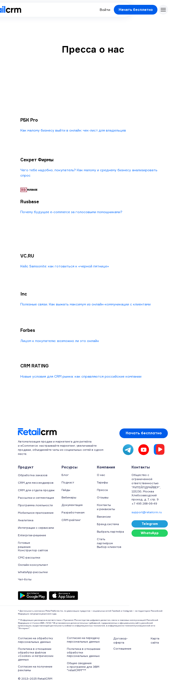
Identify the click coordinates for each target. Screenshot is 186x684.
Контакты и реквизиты (106, 507)
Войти (105, 10)
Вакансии (104, 516)
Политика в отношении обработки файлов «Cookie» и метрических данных (36, 654)
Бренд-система (108, 524)
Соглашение (122, 648)
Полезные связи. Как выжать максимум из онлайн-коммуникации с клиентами (85, 304)
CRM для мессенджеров (36, 482)
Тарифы (102, 482)
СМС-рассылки (29, 557)
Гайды (66, 490)
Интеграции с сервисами (36, 527)
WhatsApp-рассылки (33, 572)
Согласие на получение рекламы (35, 668)
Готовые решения (24, 545)
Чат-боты (24, 579)
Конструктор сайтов (33, 550)
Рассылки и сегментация (36, 497)
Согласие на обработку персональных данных (35, 639)
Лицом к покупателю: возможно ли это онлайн (59, 341)
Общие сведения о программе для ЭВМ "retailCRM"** (83, 666)
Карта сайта (155, 640)
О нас (101, 475)
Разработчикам (73, 512)
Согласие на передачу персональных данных (83, 639)
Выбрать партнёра (110, 531)
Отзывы (102, 497)
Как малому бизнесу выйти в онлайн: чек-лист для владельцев (73, 130)
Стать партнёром (105, 541)
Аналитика (25, 520)
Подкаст (68, 482)
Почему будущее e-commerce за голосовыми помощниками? (71, 212)
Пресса (102, 490)
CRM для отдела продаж (36, 490)
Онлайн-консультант (33, 565)
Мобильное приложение (36, 512)
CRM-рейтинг (71, 520)
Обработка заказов (32, 475)
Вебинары (69, 497)
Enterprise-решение (32, 535)
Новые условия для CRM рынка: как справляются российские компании (80, 376)
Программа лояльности (35, 505)
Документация (72, 505)
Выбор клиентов (109, 547)
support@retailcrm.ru (147, 512)
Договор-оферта (120, 640)
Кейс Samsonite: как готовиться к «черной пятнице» (64, 266)
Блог (65, 475)
